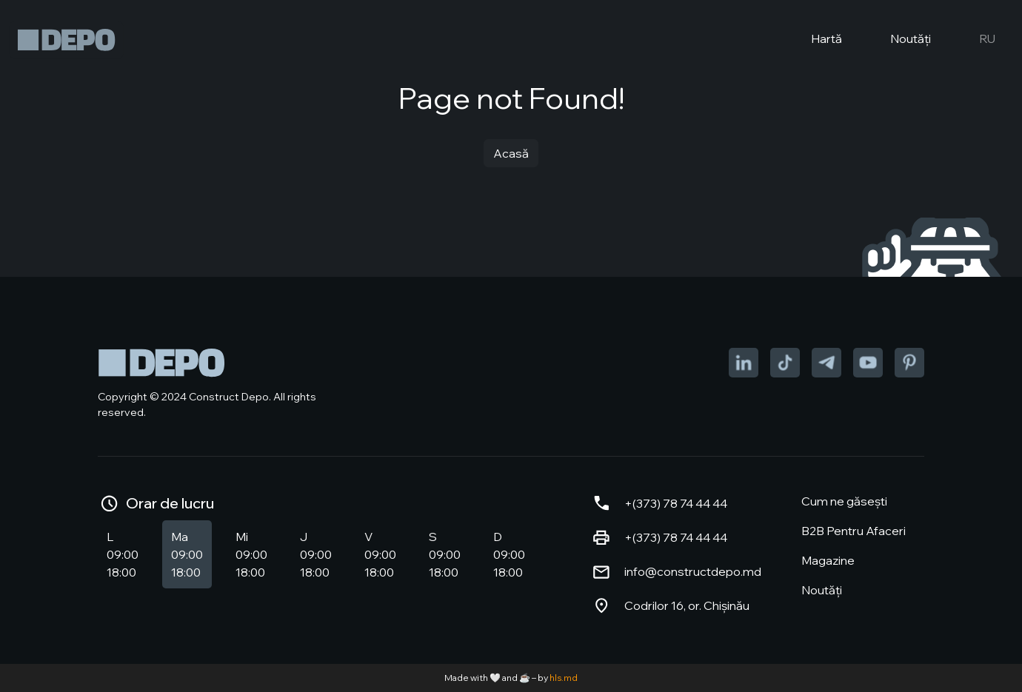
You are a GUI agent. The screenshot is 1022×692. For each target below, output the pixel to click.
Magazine (828, 560)
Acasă (511, 153)
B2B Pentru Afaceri (853, 530)
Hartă (814, 40)
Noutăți (898, 40)
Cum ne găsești (844, 501)
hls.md (564, 677)
